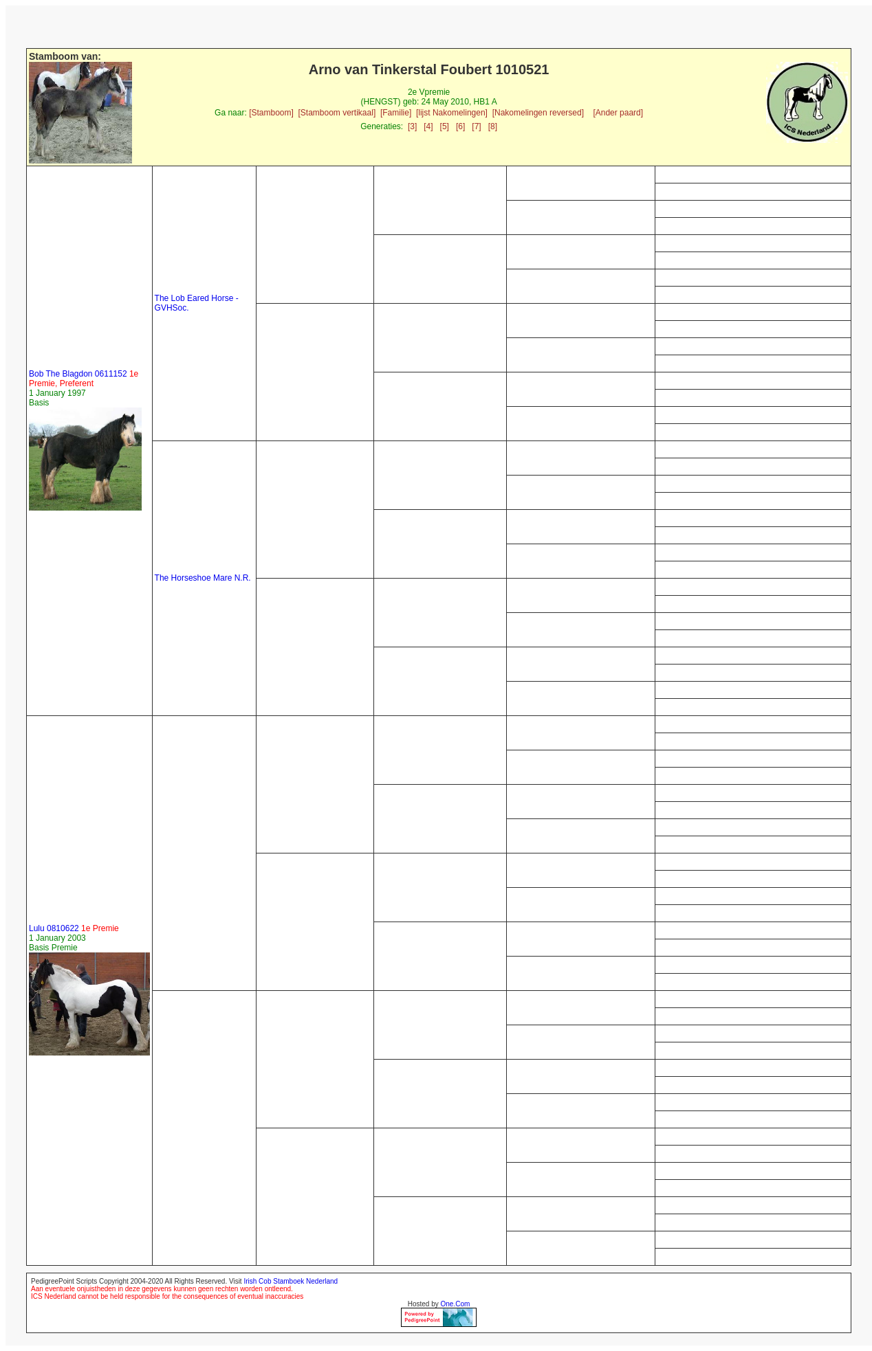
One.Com (455, 1304)
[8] (492, 126)
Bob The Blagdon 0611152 (83, 378)
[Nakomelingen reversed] (538, 113)
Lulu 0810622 (74, 928)
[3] (412, 126)
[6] (460, 126)
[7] (476, 126)
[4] (428, 126)
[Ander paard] (618, 113)
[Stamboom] (271, 113)
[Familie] (395, 113)
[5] (444, 126)
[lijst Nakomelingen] (452, 113)
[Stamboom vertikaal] (337, 113)
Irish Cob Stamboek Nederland (290, 1281)
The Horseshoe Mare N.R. (203, 578)
